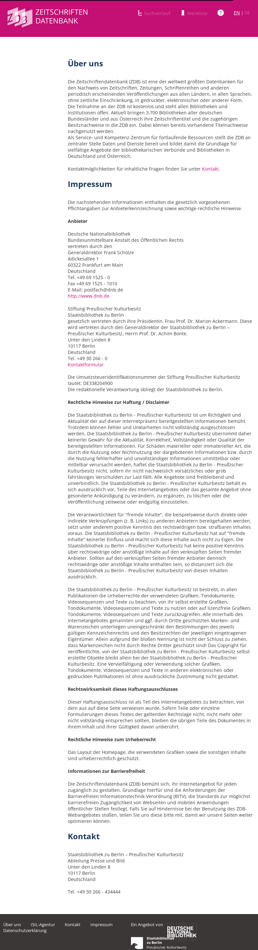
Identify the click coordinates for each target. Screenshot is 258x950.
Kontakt (210, 169)
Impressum (101, 924)
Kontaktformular (86, 364)
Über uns (12, 924)
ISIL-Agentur (43, 924)
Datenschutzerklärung (24, 930)
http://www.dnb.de (88, 296)
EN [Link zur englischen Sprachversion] (237, 12)
